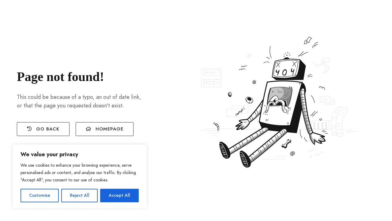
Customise (39, 195)
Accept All (119, 195)
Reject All (79, 195)
